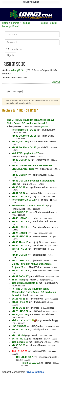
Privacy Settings (35, 372)
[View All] (44, 127)
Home (5, 23)
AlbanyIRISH (17, 70)
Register (53, 23)
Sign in (10, 55)
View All (56, 81)
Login (44, 23)
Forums (15, 23)
